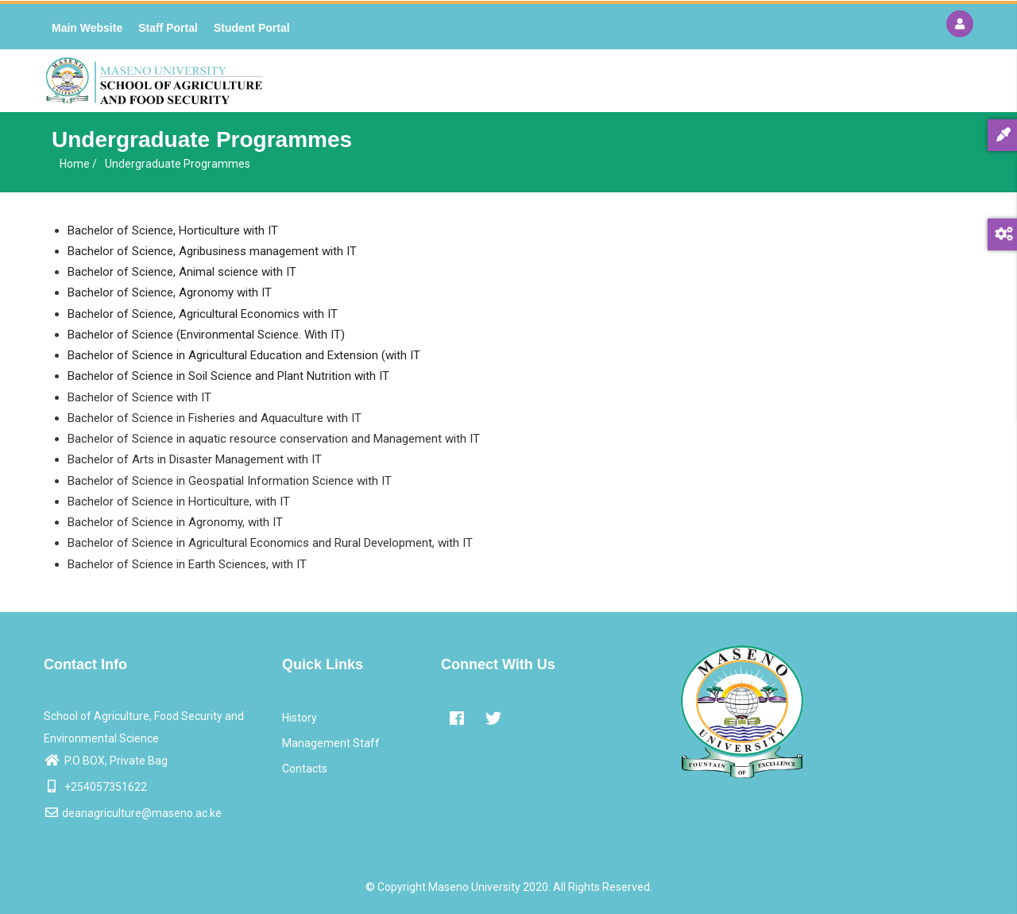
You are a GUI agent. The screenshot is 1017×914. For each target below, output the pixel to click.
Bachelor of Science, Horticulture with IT (173, 230)
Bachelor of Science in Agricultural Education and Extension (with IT (244, 355)
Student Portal (252, 27)
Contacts (304, 768)
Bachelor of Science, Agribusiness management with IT (212, 251)
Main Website (87, 27)
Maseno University (474, 887)
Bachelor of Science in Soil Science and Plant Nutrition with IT (228, 376)
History (299, 717)
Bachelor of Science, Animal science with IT (182, 272)
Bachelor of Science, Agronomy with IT (170, 292)
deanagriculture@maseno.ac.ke (133, 813)
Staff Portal (168, 27)
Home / (78, 163)
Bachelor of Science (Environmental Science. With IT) (206, 334)
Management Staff (331, 743)
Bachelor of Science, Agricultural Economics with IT (203, 314)
